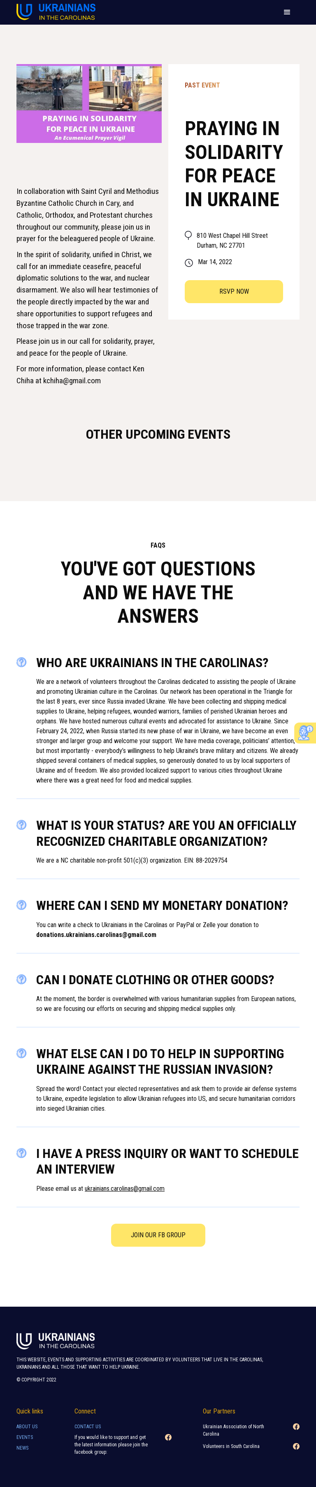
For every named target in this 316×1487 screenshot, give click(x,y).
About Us (26, 1426)
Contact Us (87, 1426)
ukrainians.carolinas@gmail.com (125, 1188)
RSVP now (234, 291)
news (22, 1448)
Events (24, 1437)
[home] (55, 12)
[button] (287, 12)
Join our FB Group (158, 1235)
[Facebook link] (168, 1447)
